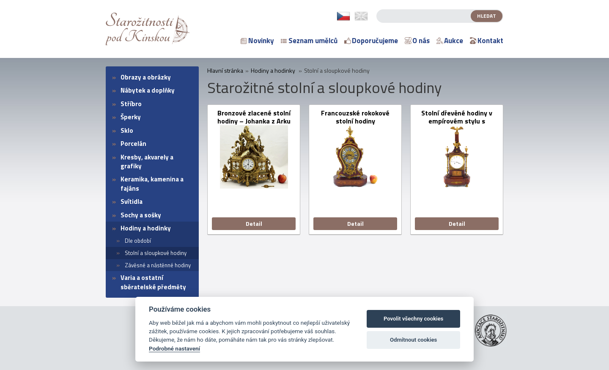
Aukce (449, 41)
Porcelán (133, 143)
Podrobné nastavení (174, 348)
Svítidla (132, 201)
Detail (254, 223)
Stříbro (131, 104)
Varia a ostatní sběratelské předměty (153, 282)
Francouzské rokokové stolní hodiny (355, 117)
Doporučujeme (371, 41)
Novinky (257, 41)
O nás (417, 41)
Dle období (138, 240)
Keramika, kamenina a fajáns (152, 183)
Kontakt (486, 41)
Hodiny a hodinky (146, 228)
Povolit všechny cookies (413, 318)
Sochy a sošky (141, 215)
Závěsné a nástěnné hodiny (158, 265)
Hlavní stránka (225, 70)
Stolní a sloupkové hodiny (156, 253)
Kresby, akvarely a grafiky (147, 161)
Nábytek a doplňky (148, 90)
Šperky (131, 117)
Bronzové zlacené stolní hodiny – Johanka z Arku (254, 117)
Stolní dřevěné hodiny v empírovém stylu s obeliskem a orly (456, 117)
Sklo (127, 130)
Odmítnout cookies (413, 340)
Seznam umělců (309, 41)
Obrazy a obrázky (146, 77)
